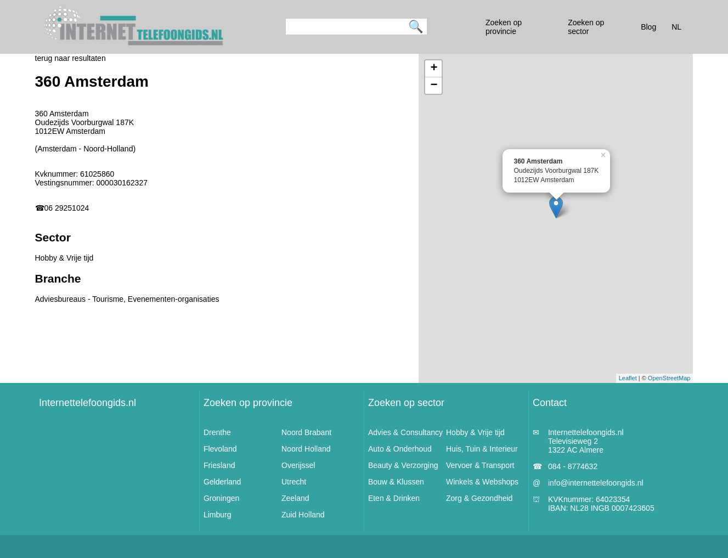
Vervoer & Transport (480, 465)
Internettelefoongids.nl (87, 402)
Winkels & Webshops (482, 481)
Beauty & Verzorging (403, 465)
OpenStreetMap (669, 378)
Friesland (219, 465)
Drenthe (217, 432)
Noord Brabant (306, 432)
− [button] (433, 85)
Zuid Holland (303, 514)
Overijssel (298, 465)
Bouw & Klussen (396, 481)
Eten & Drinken (394, 498)
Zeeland (295, 498)
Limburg (218, 514)
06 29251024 (66, 208)
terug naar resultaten (70, 58)
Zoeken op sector (406, 402)
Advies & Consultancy (405, 432)
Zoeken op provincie (248, 402)
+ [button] (433, 68)
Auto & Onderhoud (400, 448)
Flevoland (220, 448)
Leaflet (628, 378)
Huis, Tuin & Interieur (482, 448)
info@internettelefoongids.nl (596, 482)
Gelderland (222, 481)
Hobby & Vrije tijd (475, 432)
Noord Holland (306, 448)
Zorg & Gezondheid (479, 498)
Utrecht (293, 481)
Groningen (221, 498)
